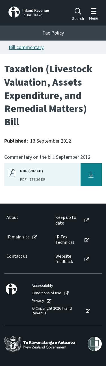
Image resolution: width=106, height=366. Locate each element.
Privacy (38, 301)
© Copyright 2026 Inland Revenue (52, 311)
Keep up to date (65, 220)
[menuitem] (25, 220)
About (12, 217)
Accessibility (42, 286)
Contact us (17, 256)
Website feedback (64, 259)
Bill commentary (26, 47)
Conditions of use (46, 293)
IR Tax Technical (64, 239)
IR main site (18, 237)
